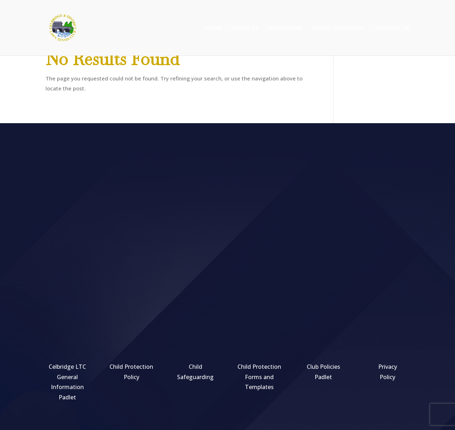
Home (214, 28)
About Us (244, 28)
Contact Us (392, 28)
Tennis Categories (338, 28)
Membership (285, 28)
